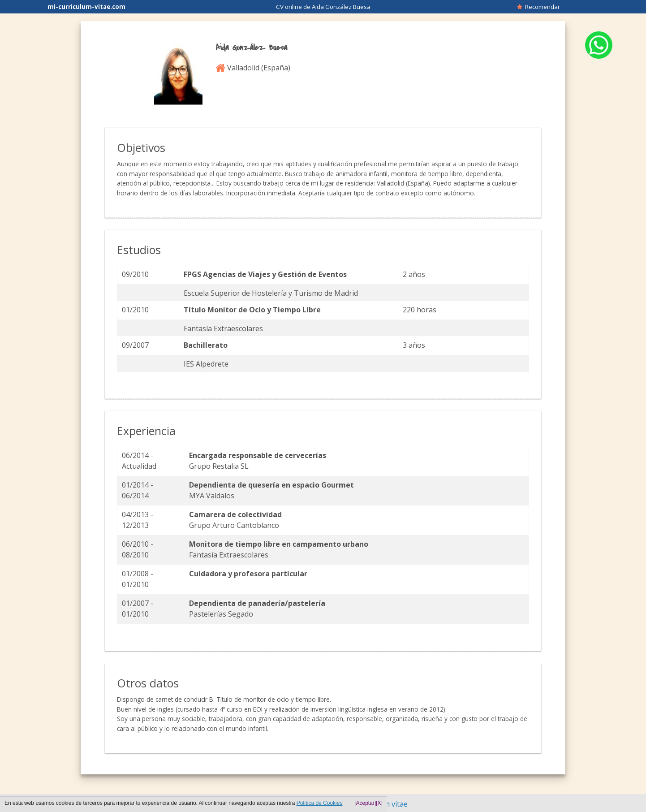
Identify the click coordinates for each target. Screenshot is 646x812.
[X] (379, 803)
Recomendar (538, 7)
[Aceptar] (365, 803)
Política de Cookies (320, 803)
